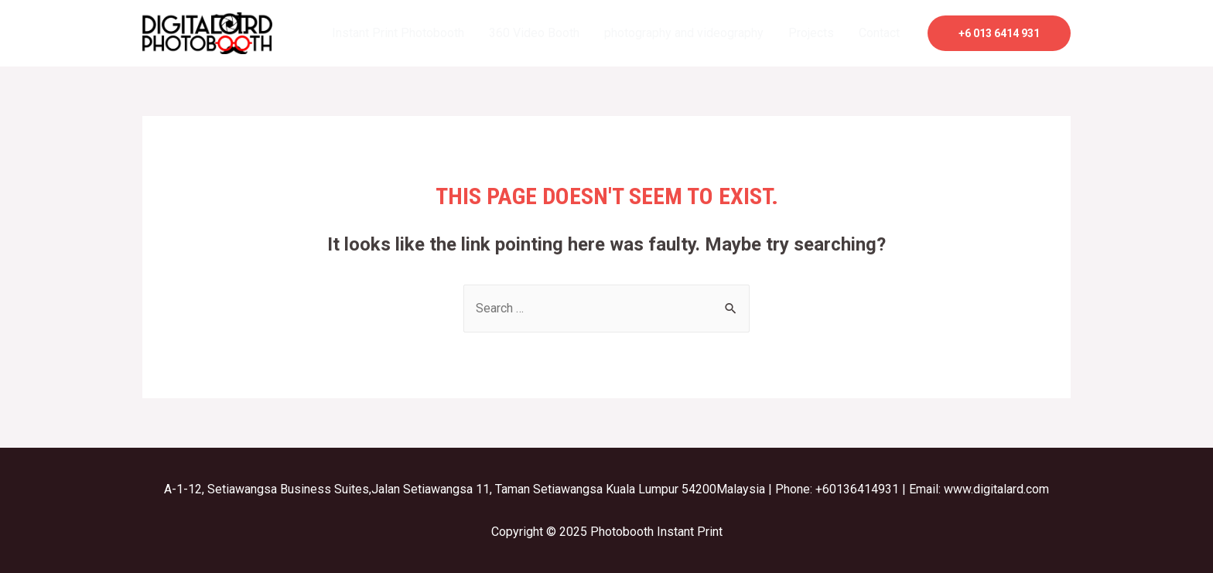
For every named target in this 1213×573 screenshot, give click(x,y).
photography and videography (684, 33)
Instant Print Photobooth (398, 33)
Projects (811, 33)
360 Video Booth (534, 33)
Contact (879, 33)
